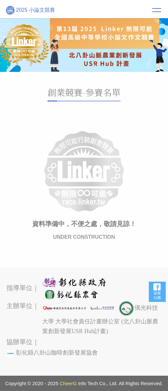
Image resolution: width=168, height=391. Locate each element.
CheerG (68, 383)
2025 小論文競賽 (30, 10)
